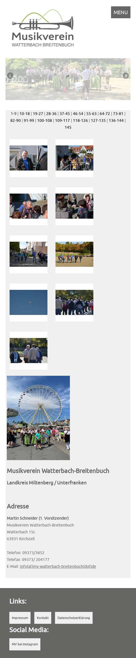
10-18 (24, 113)
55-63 (91, 113)
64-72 (105, 113)
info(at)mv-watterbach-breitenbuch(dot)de (58, 566)
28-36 (51, 113)
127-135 (98, 120)
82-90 (15, 120)
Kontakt (43, 618)
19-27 (38, 113)
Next (125, 76)
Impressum (20, 618)
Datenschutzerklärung (74, 618)
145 (68, 127)
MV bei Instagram (25, 644)
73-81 (118, 113)
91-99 (29, 120)
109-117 (62, 120)
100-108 (44, 120)
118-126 (80, 120)
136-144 (116, 120)
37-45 (65, 113)
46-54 (78, 113)
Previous (10, 76)
